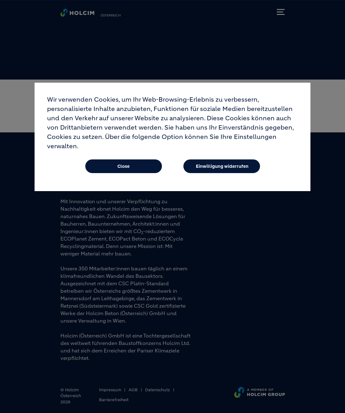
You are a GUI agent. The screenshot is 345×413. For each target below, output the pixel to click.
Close (123, 170)
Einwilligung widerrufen (222, 170)
